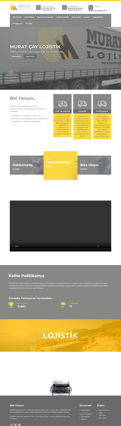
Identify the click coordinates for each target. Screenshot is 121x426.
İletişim (83, 419)
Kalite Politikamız (86, 414)
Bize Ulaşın (102, 418)
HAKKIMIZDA (29, 17)
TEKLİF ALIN (30, 56)
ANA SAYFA (17, 17)
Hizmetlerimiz (103, 410)
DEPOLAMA (76, 17)
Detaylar (16, 169)
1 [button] (116, 55)
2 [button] (116, 57)
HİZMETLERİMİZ (63, 17)
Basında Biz (85, 417)
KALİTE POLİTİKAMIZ (45, 17)
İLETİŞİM (29, 23)
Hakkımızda (85, 410)
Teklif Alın (101, 415)
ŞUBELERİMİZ (98, 17)
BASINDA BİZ (17, 23)
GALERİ (87, 17)
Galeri (100, 413)
